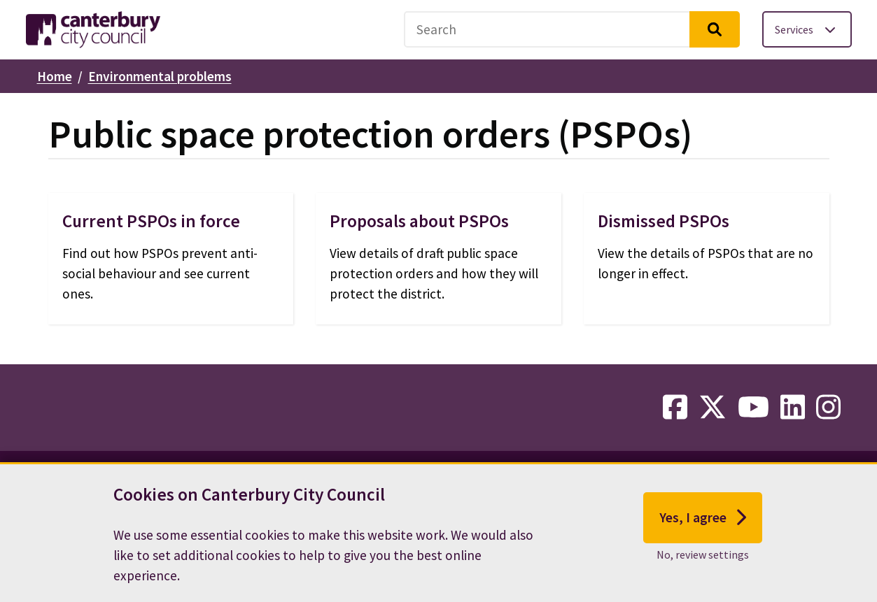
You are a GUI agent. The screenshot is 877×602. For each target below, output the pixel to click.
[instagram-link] (828, 408)
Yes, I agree (703, 522)
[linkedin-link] (792, 408)
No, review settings (703, 558)
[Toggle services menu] (807, 29)
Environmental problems (160, 76)
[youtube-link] (753, 408)
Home (54, 76)
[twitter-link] (713, 408)
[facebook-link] (675, 408)
